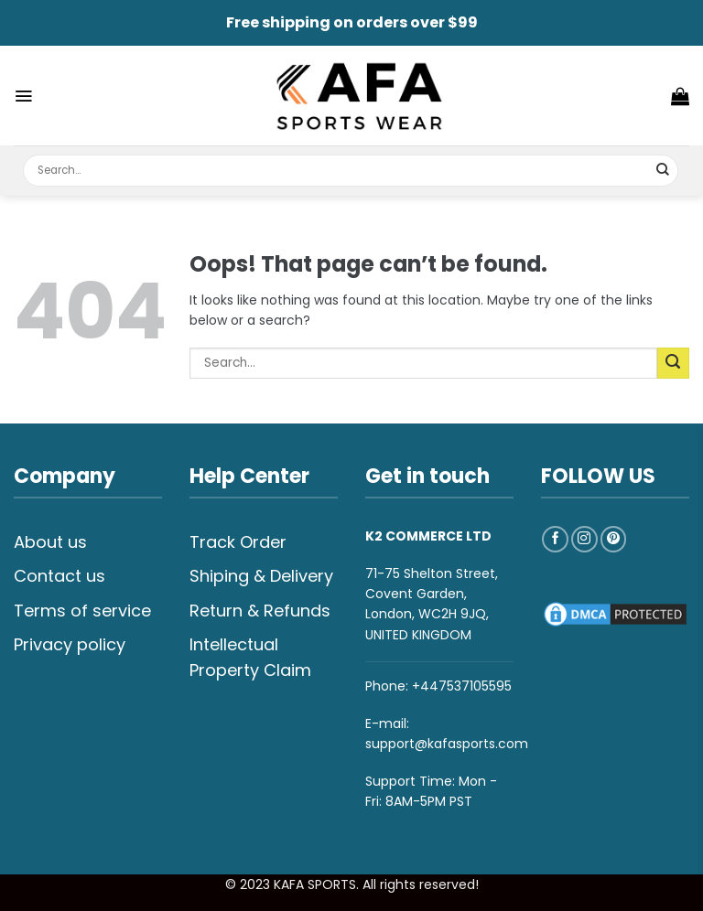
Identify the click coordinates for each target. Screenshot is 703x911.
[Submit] (663, 170)
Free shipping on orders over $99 (352, 22)
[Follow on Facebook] (555, 539)
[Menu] (23, 96)
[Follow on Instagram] (584, 539)
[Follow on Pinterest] (613, 539)
